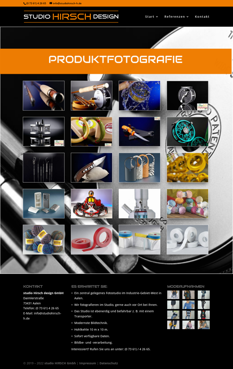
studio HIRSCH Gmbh (60, 363)
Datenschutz (109, 363)
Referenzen (174, 17)
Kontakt (202, 17)
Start (150, 17)
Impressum (87, 363)
